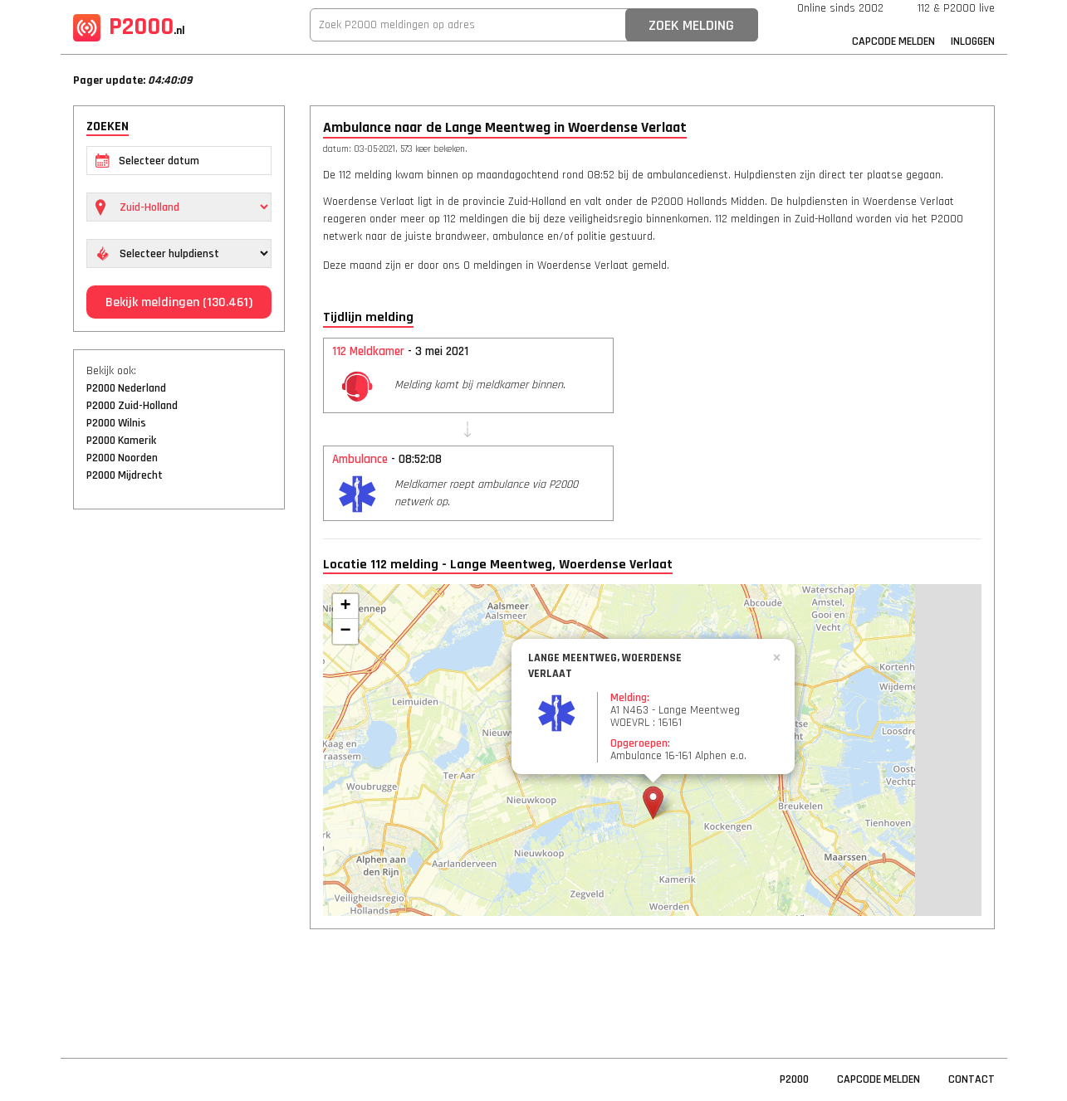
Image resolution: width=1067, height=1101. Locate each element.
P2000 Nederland (126, 388)
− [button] (345, 631)
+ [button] (345, 606)
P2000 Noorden (122, 458)
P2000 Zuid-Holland (132, 405)
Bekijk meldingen (178, 302)
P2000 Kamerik (121, 440)
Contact (971, 1079)
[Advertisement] (179, 776)
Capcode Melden (893, 41)
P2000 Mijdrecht (124, 475)
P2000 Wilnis (116, 423)
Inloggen (973, 41)
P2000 (129, 26)
